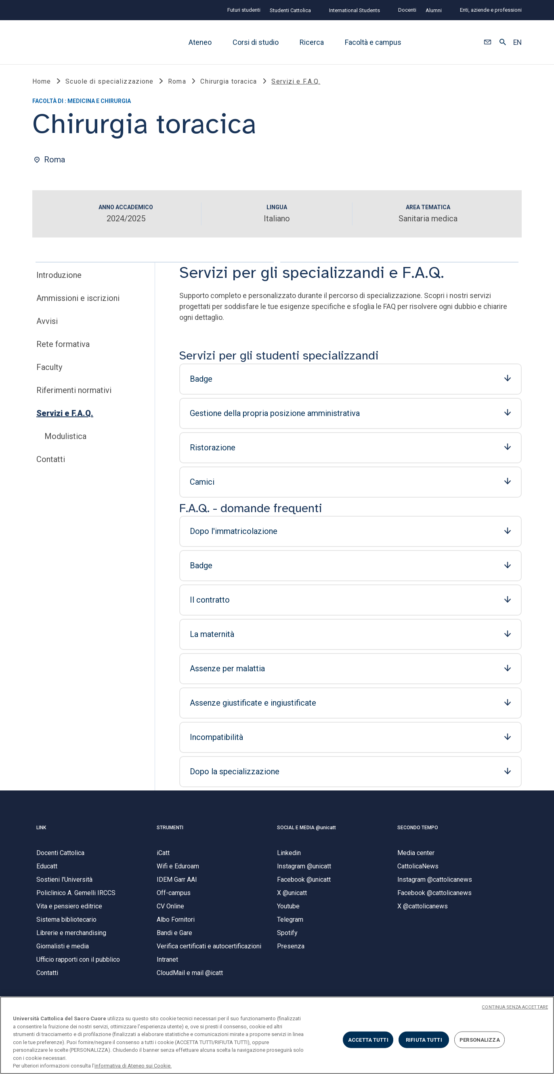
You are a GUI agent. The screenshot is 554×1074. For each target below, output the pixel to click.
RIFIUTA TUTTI (424, 1039)
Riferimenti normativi (73, 392)
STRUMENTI (170, 829)
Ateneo (200, 42)
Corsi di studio (256, 42)
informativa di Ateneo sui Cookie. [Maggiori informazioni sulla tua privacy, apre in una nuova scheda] (133, 1066)
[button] (487, 42)
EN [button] (517, 42)
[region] (277, 1035)
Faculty (49, 369)
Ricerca (312, 42)
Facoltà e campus (373, 42)
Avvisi (47, 323)
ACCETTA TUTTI (368, 1039)
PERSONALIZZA (480, 1039)
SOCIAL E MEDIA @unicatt (306, 829)
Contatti (50, 462)
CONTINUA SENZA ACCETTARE (515, 1007)
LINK (41, 829)
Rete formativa (63, 346)
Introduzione (59, 277)
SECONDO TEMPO (417, 829)
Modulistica (65, 438)
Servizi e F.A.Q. (64, 415)
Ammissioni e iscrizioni (78, 300)
